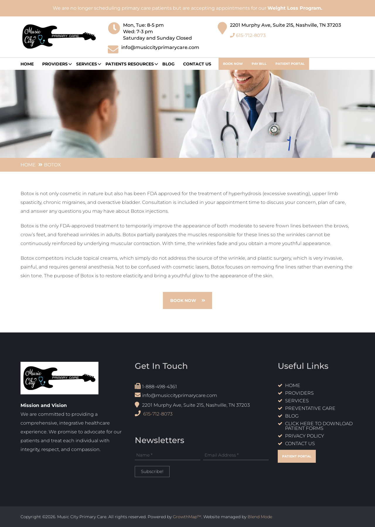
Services (86, 64)
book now (233, 64)
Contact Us (197, 64)
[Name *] (167, 455)
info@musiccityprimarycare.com (176, 395)
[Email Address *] (236, 455)
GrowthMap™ (187, 516)
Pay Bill (259, 64)
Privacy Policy (304, 436)
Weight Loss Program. (294, 8)
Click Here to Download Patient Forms (319, 426)
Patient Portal (290, 64)
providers (55, 64)
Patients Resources (129, 64)
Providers (299, 393)
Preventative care (310, 408)
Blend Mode (260, 516)
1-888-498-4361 (156, 386)
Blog (168, 64)
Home (27, 64)
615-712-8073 (248, 33)
